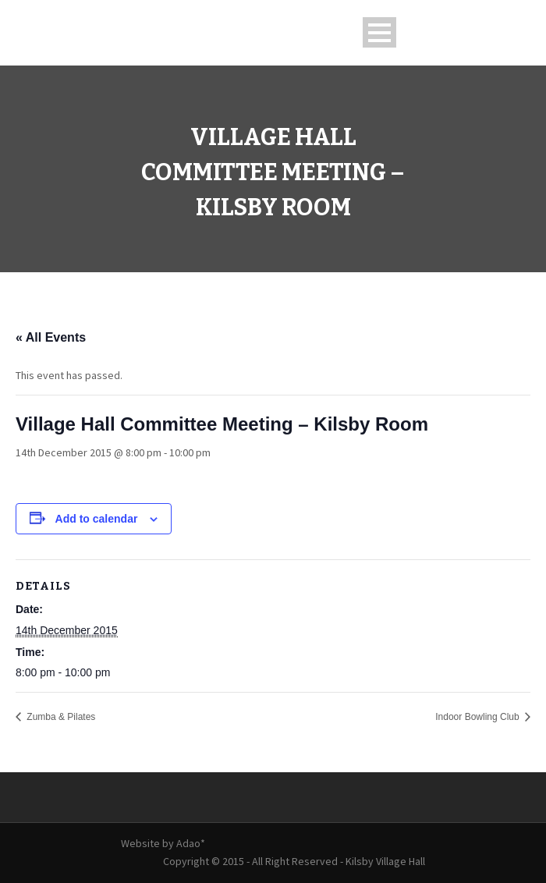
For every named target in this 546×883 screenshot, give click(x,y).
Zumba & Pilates (59, 716)
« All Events (51, 337)
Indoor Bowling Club (478, 716)
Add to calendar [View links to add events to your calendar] (96, 518)
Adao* (190, 843)
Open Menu (379, 32)
